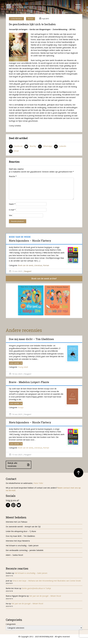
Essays (20, 407)
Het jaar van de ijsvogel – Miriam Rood (45, 596)
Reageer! (27, 271)
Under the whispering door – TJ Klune (21, 531)
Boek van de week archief (44, 278)
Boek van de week (25, 265)
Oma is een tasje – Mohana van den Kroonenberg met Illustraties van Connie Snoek (46, 581)
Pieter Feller (38, 483)
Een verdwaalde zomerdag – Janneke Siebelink (24, 550)
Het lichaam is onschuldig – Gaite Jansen (22, 545)
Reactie (13, 176)
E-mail (12, 210)
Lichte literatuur (16, 19)
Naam (12, 204)
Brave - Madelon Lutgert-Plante (29, 382)
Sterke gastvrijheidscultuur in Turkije (36, 588)
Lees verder (16, 363)
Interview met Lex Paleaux (16, 522)
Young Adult (23, 367)
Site (10, 215)
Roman (30, 19)
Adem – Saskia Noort (14, 555)
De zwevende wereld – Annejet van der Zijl (23, 526)
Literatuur (38, 265)
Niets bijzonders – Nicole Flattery (30, 240)
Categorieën (11, 624)
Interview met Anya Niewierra (18, 541)
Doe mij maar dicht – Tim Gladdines (31, 339)
